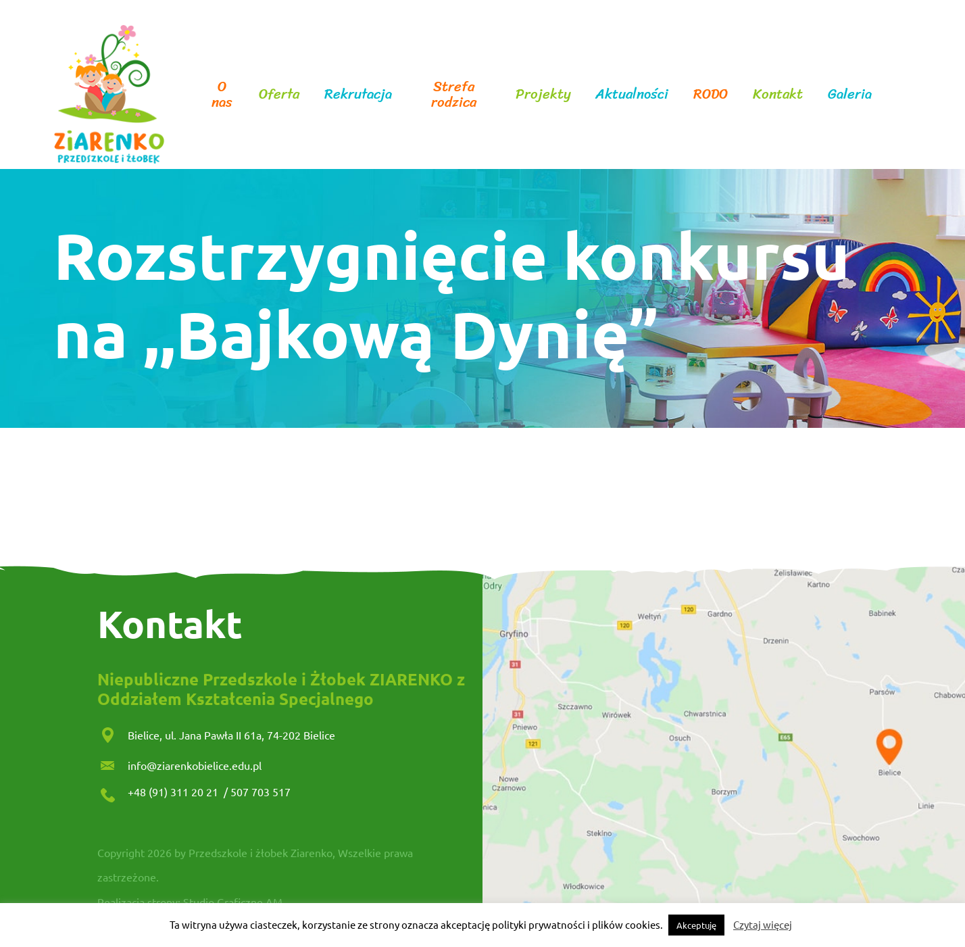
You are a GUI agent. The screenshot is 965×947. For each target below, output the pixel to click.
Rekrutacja (358, 94)
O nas (222, 94)
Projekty (543, 94)
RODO (710, 94)
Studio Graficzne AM (232, 901)
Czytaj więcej (762, 924)
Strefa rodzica (453, 94)
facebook (895, 94)
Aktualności (631, 94)
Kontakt (778, 94)
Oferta (279, 94)
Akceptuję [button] (696, 925)
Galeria (850, 94)
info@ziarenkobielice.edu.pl (195, 765)
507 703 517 (260, 791)
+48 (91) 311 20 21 (174, 791)
